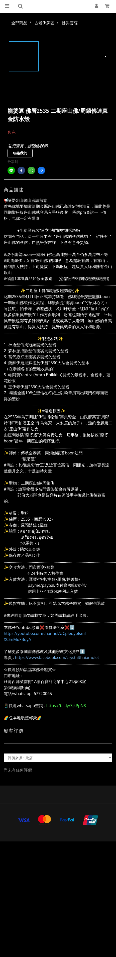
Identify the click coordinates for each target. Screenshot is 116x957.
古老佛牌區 (44, 23)
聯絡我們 (20, 153)
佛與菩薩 (70, 23)
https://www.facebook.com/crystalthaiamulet (57, 657)
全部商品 (19, 23)
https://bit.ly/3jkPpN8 (66, 705)
